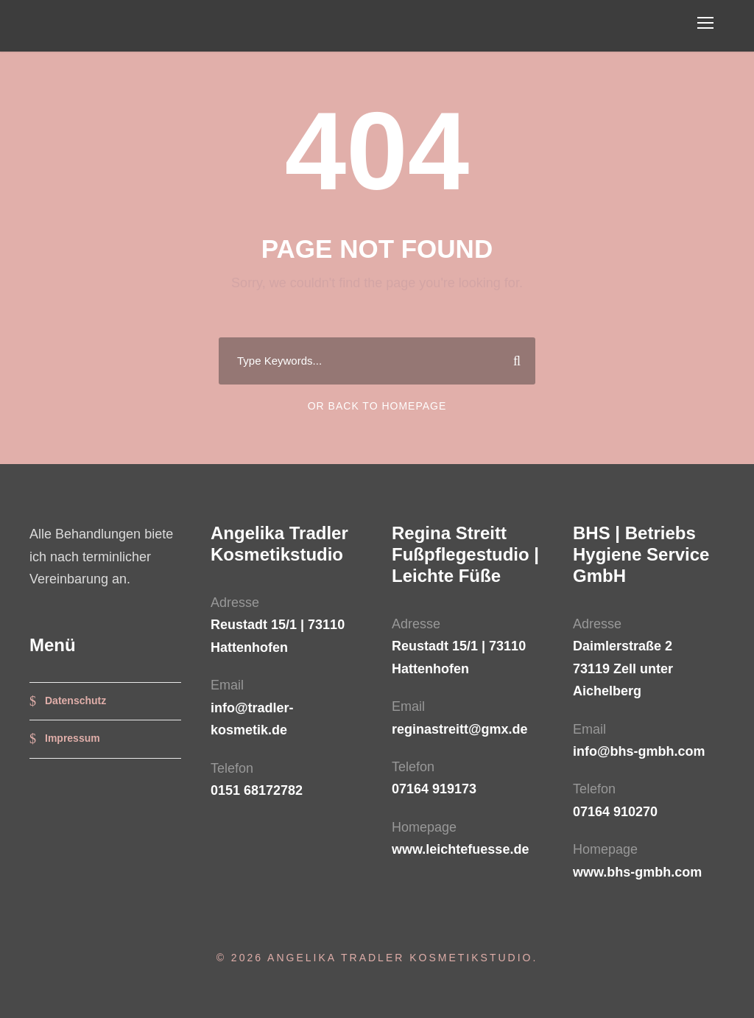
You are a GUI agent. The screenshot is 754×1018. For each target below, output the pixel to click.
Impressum (72, 738)
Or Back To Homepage (377, 406)
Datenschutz (75, 700)
